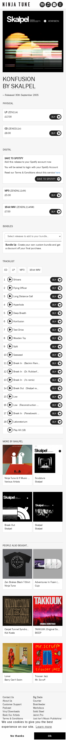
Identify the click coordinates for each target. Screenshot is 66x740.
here (57, 172)
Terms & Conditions (13, 718)
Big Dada (37, 697)
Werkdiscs (38, 708)
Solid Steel (38, 711)
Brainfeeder (39, 704)
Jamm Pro (38, 715)
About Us (7, 701)
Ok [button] (50, 735)
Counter (37, 701)
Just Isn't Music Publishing (47, 718)
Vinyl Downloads (11, 711)
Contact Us (8, 697)
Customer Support (12, 704)
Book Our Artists (11, 715)
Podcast (7, 708)
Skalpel (23, 86)
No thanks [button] (17, 735)
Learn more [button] (44, 726)
